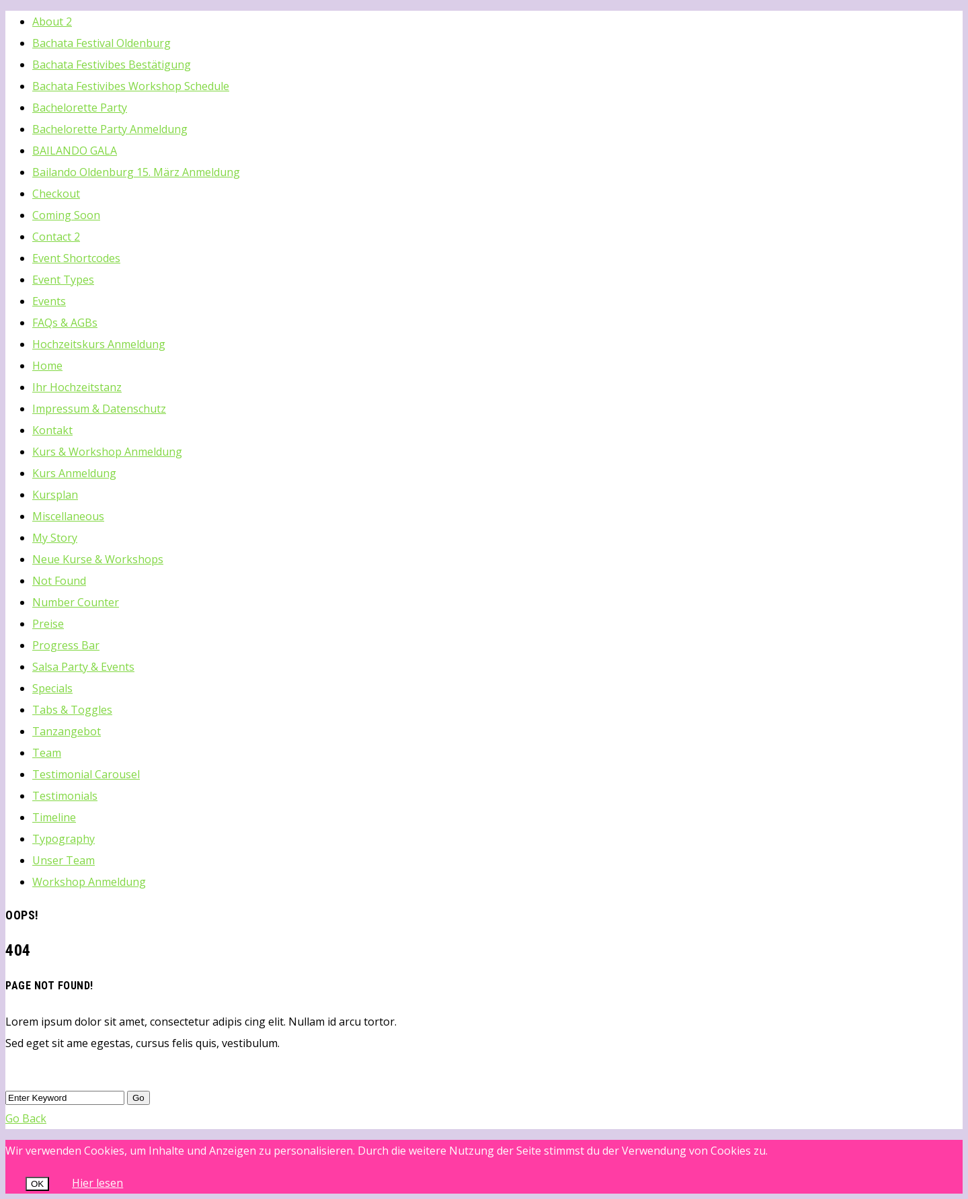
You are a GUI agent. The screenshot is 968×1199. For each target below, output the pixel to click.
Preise (48, 623)
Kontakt (52, 430)
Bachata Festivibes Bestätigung (111, 64)
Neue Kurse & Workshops (97, 559)
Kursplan (55, 494)
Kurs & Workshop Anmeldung (107, 451)
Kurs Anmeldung (74, 473)
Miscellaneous (68, 516)
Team (46, 752)
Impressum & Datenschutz (99, 408)
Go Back (25, 1118)
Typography (63, 838)
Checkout (56, 193)
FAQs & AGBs (64, 322)
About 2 (52, 21)
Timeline (54, 817)
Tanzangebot (66, 731)
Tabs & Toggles (72, 709)
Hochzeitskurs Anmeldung (98, 344)
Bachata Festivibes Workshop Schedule (130, 86)
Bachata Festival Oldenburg (101, 43)
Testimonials (64, 795)
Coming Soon (66, 215)
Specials (52, 688)
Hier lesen (97, 1182)
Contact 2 (56, 236)
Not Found (59, 580)
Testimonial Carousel (86, 774)
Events (49, 301)
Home (47, 365)
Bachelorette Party (79, 107)
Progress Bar (65, 645)
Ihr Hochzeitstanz (77, 387)
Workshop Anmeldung (89, 881)
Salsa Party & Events (83, 666)
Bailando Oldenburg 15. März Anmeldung (136, 172)
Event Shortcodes (76, 258)
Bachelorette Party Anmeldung (110, 129)
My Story (54, 537)
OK (37, 1184)
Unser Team (63, 860)
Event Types (63, 279)
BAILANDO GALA (74, 150)
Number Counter (75, 602)
